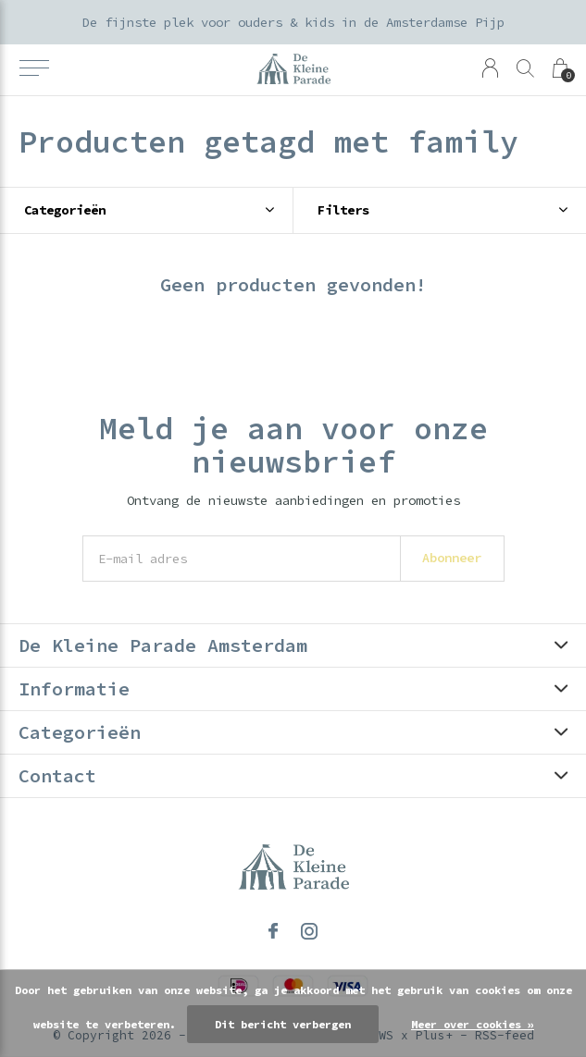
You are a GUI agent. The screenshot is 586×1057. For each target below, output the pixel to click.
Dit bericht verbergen (283, 1024)
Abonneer (451, 557)
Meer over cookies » (472, 1024)
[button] (33, 68)
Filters (343, 210)
